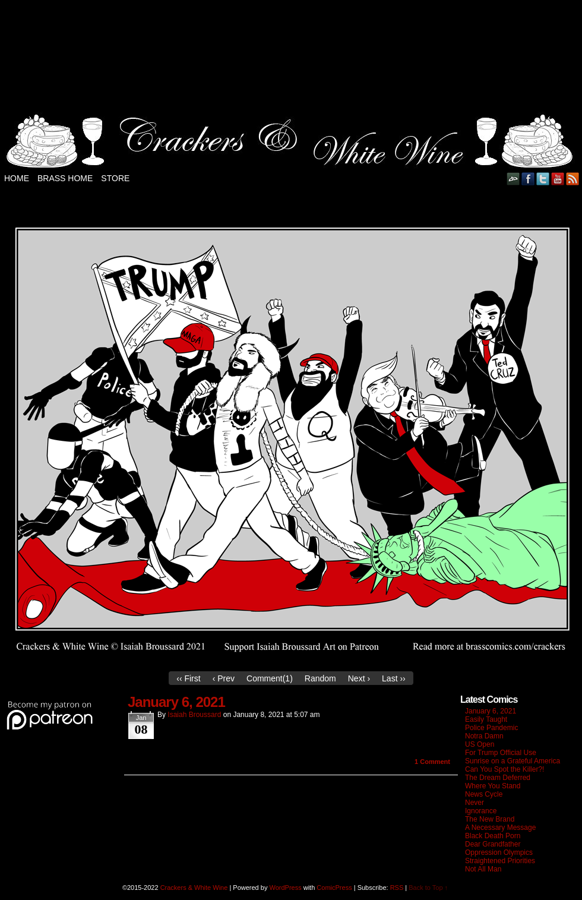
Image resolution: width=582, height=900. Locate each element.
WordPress (285, 887)
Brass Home (65, 178)
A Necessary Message (500, 827)
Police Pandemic (491, 728)
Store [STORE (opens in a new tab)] (115, 178)
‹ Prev (224, 678)
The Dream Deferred (497, 777)
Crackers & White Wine (194, 887)
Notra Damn (484, 736)
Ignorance (480, 811)
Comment (432, 761)
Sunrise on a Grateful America (512, 761)
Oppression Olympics (499, 852)
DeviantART (513, 178)
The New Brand (489, 819)
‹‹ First (188, 678)
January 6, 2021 (176, 702)
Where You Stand (492, 786)
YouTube (558, 178)
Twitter (543, 178)
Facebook (528, 178)
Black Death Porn (492, 836)
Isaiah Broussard (194, 714)
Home (16, 178)
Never (474, 802)
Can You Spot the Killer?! (504, 769)
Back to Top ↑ (428, 887)
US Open (479, 744)
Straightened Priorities (500, 861)
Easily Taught (486, 719)
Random (320, 678)
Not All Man (483, 869)
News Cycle (483, 794)
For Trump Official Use (500, 753)
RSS (572, 178)
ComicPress (334, 887)
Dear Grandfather (492, 844)
